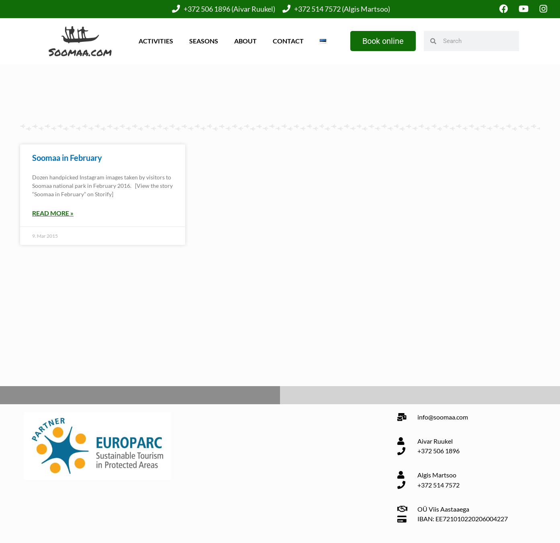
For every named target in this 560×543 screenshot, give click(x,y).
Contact (288, 41)
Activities (156, 41)
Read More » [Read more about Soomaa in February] (53, 213)
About (245, 41)
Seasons (203, 41)
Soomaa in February (67, 157)
